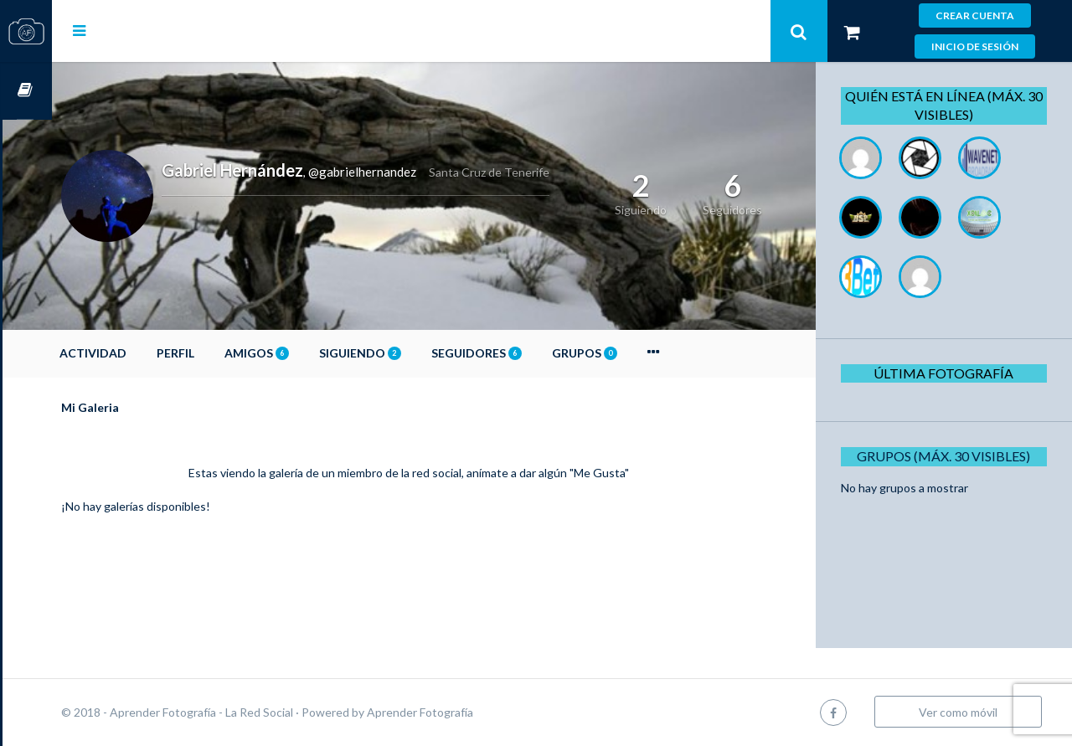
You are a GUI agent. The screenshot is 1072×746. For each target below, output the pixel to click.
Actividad (142, 353)
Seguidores (526, 353)
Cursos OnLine (26, 91)
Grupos (634, 353)
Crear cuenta (974, 15)
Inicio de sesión (974, 46)
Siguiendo (409, 353)
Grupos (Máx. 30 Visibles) (949, 456)
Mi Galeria (139, 407)
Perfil (225, 353)
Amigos (306, 353)
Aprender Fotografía (469, 712)
